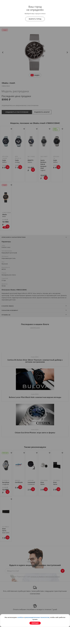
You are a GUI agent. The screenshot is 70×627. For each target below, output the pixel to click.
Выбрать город (35, 19)
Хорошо (35, 623)
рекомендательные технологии (37, 617)
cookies (20, 617)
